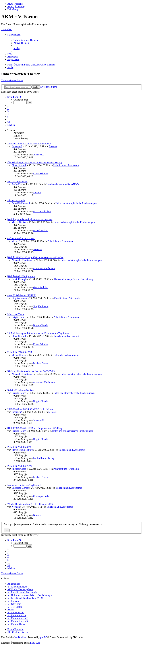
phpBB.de (35, 642)
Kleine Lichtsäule (16, 200)
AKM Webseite (15, 3)
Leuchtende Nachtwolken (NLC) (62, 184)
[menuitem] (26, 40)
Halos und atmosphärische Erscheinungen (76, 203)
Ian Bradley (20, 637)
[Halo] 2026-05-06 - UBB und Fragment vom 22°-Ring (34, 428)
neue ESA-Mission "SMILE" (21, 295)
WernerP (16, 241)
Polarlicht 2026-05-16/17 (19, 352)
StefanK (16, 184)
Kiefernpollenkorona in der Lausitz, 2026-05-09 (31, 371)
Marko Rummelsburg (22, 450)
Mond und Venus (15, 314)
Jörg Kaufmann (19, 298)
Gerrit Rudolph (19, 279)
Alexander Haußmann (22, 260)
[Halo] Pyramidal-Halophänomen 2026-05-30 (29, 219)
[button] (14, 97)
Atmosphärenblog (16, 6)
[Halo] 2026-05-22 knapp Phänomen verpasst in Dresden (35, 257)
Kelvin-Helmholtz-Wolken (20, 390)
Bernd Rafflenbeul (21, 203)
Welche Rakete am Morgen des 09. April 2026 (30, 504)
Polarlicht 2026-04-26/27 (19, 466)
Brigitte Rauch (19, 317)
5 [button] (8, 116)
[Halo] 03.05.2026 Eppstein (21, 276)
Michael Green (19, 355)
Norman (16, 506)
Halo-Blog (12, 9)
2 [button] (8, 108)
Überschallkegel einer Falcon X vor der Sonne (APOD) (34, 162)
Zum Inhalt (6, 29)
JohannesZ (17, 146)
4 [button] (8, 114)
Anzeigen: (18, 524)
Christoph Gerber (20, 487)
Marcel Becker (19, 222)
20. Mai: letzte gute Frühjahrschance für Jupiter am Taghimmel (38, 333)
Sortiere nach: (55, 524)
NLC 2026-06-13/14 (17, 181)
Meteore (53, 146)
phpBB (43, 637)
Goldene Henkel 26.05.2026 (21, 238)
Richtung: (91, 524)
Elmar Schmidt (19, 165)
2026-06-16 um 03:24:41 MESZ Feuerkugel (29, 143)
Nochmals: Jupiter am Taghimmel (24, 485)
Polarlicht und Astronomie (66, 165)
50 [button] (8, 122)
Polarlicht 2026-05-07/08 (19, 447)
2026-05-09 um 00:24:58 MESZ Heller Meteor (30, 409)
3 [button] (8, 111)
